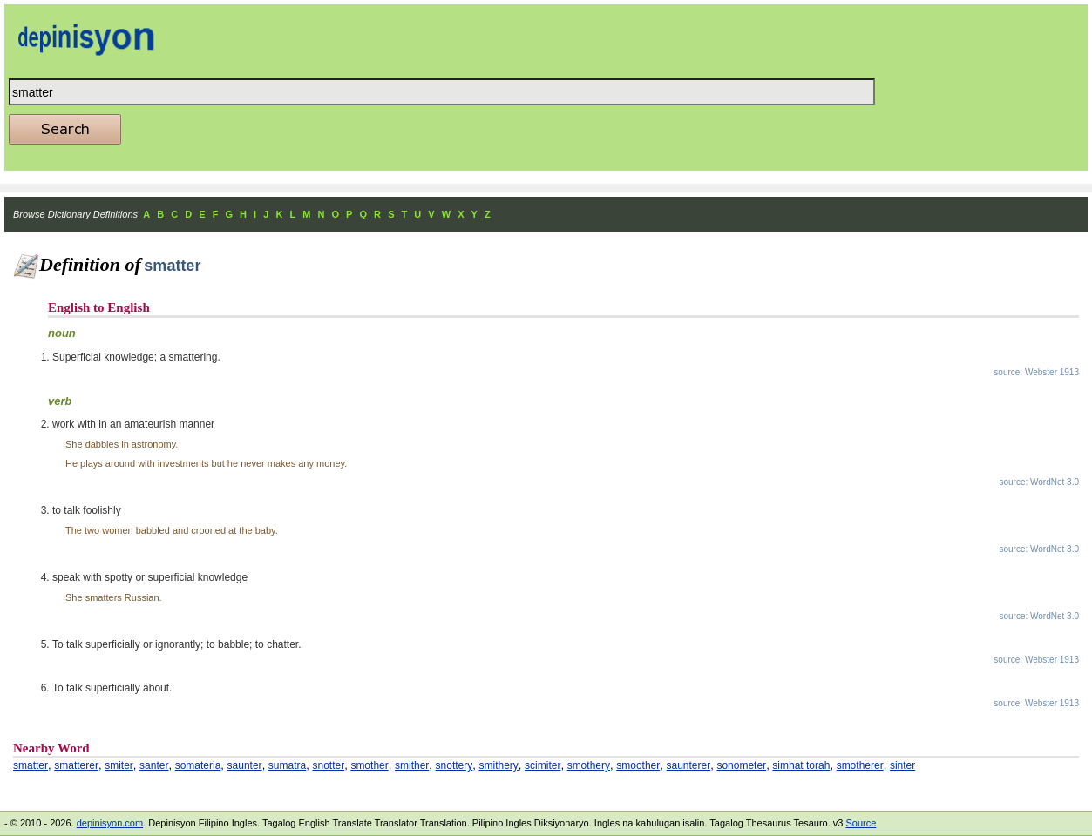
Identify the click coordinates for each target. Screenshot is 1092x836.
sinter (902, 765)
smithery (498, 765)
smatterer (76, 765)
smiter (119, 765)
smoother (638, 765)
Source (860, 823)
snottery (454, 765)
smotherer (860, 765)
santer (153, 765)
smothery (588, 765)
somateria (198, 765)
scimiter (542, 765)
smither (412, 765)
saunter (244, 765)
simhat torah (801, 765)
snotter (328, 765)
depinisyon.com (110, 823)
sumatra (287, 765)
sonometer (741, 765)
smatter (30, 765)
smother (369, 765)
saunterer (688, 765)
